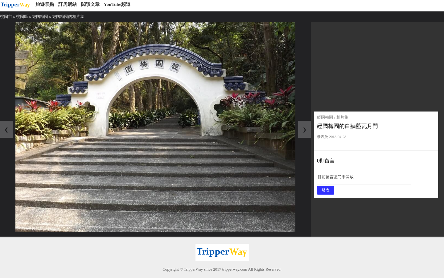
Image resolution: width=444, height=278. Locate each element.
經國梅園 (40, 16)
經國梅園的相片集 (68, 16)
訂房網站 (67, 4)
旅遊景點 (44, 4)
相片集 (342, 117)
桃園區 (22, 16)
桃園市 (6, 16)
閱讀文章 (90, 4)
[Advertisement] (376, 65)
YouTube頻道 (117, 4)
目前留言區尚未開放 (364, 179)
